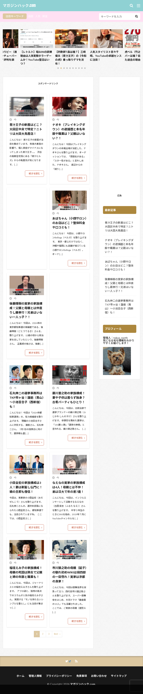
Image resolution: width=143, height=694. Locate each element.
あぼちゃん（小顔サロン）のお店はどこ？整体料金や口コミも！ (69, 223)
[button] (6, 42)
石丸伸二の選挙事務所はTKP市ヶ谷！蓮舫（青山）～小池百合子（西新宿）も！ (26, 399)
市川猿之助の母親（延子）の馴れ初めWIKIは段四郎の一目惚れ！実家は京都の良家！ (69, 574)
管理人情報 (35, 675)
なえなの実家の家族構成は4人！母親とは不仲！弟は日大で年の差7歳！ (68, 487)
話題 (30, 16)
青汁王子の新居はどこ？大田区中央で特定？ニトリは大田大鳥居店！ (25, 129)
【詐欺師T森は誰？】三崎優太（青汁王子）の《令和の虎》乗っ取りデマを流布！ (105, 57)
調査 (44, 16)
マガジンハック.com (19, 5)
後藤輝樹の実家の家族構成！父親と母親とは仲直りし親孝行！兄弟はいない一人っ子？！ (25, 310)
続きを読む (34, 173)
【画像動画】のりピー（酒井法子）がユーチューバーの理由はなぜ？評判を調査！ (36, 57)
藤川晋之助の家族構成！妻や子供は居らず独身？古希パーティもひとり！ (68, 397)
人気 (37, 16)
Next (56, 634)
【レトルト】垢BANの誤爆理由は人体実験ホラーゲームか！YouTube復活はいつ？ (71, 57)
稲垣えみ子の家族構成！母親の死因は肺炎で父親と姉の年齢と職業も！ (25, 572)
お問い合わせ (99, 675)
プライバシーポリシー (59, 675)
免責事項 (81, 675)
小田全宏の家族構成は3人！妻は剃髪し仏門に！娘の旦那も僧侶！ (25, 487)
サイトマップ (119, 675)
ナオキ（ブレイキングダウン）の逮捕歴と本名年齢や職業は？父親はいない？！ (68, 131)
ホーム (20, 675)
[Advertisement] (119, 137)
